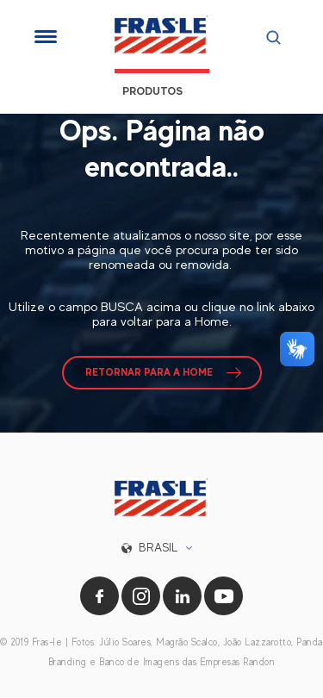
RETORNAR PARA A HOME (149, 372)
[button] (161, 547)
